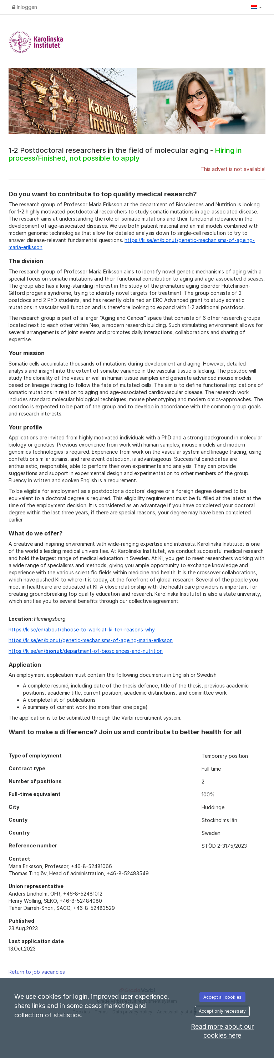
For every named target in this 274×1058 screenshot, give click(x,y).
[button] (256, 7)
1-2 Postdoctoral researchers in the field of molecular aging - (125, 154)
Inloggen (24, 7)
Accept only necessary (222, 1011)
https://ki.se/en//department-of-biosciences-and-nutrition (86, 651)
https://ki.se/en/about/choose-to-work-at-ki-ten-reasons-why (82, 629)
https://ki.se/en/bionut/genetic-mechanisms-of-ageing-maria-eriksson (91, 640)
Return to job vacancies (37, 972)
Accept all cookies (222, 997)
